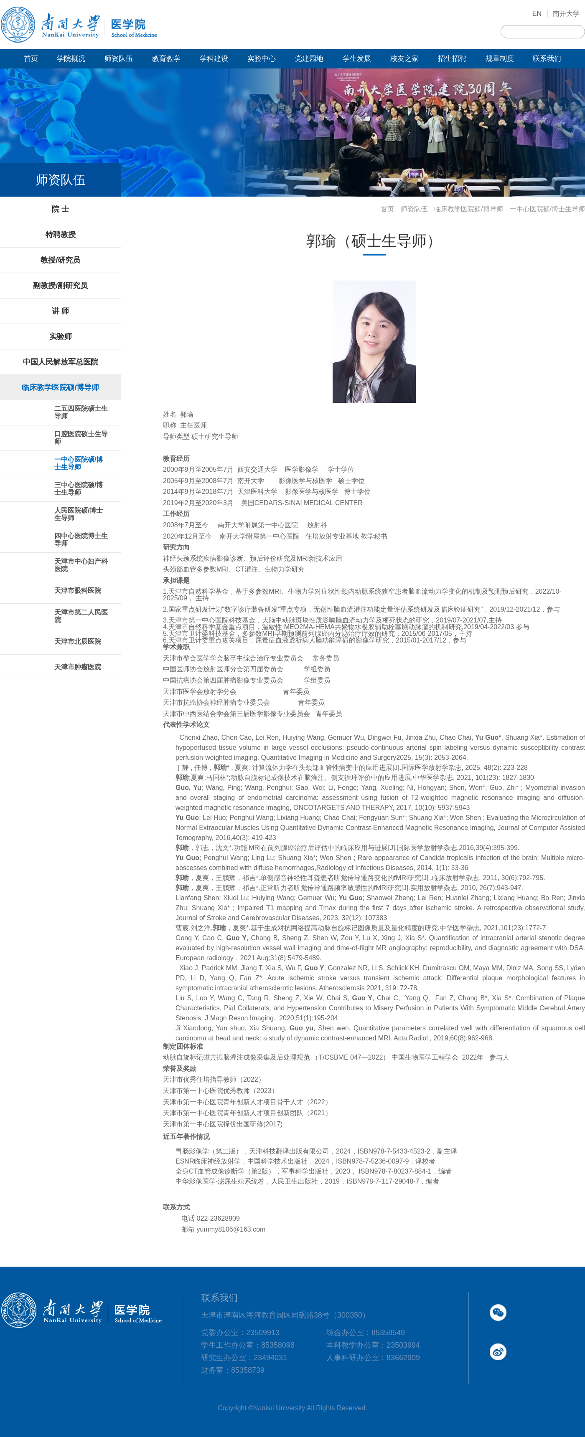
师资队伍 (414, 209)
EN (537, 13)
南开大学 (566, 13)
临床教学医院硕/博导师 (468, 209)
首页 (387, 209)
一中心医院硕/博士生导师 (547, 209)
